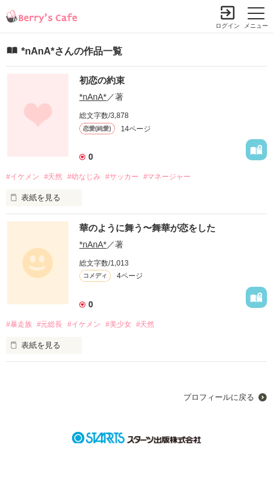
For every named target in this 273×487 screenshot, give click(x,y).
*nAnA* (93, 97)
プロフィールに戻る (218, 397)
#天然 (53, 176)
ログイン (227, 25)
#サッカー (122, 176)
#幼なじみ (83, 176)
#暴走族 (19, 324)
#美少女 (118, 324)
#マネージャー (167, 176)
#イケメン (22, 176)
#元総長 (50, 324)
